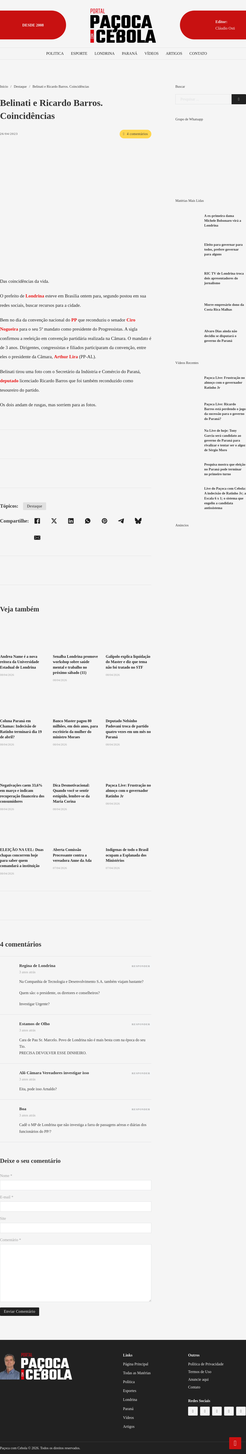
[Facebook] (37, 520)
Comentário (10, 1240)
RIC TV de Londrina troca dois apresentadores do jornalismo (224, 278)
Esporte (79, 53)
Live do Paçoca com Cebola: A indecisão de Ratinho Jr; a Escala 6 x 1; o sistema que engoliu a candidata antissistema (225, 498)
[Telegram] (121, 520)
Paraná (129, 53)
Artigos (174, 53)
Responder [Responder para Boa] (141, 1109)
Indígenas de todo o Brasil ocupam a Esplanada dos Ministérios (127, 855)
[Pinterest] (104, 520)
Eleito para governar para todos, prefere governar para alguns (223, 249)
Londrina (105, 53)
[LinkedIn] (70, 520)
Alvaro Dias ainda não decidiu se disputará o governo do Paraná (220, 336)
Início (4, 86)
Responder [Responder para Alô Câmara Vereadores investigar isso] (141, 1073)
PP (74, 319)
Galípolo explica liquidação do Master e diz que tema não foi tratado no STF (128, 661)
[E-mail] (37, 537)
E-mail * (6, 1197)
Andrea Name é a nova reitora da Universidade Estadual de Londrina (19, 661)
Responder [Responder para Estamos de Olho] (141, 1024)
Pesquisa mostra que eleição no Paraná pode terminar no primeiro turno (224, 469)
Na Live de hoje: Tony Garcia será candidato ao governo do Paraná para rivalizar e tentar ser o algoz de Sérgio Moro (224, 440)
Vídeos (152, 53)
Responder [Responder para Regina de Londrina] (141, 966)
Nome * (6, 1176)
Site (3, 1218)
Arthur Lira (66, 356)
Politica (55, 53)
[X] (54, 520)
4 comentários (135, 134)
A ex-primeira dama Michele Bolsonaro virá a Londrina (222, 220)
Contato (198, 53)
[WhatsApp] (87, 520)
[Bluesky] (138, 520)
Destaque (20, 86)
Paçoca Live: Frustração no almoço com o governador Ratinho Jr (128, 790)
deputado (9, 380)
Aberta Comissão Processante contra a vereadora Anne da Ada (72, 855)
